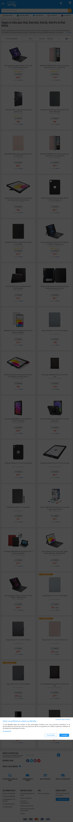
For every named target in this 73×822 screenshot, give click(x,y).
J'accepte (64, 735)
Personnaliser (51, 735)
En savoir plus (7, 731)
